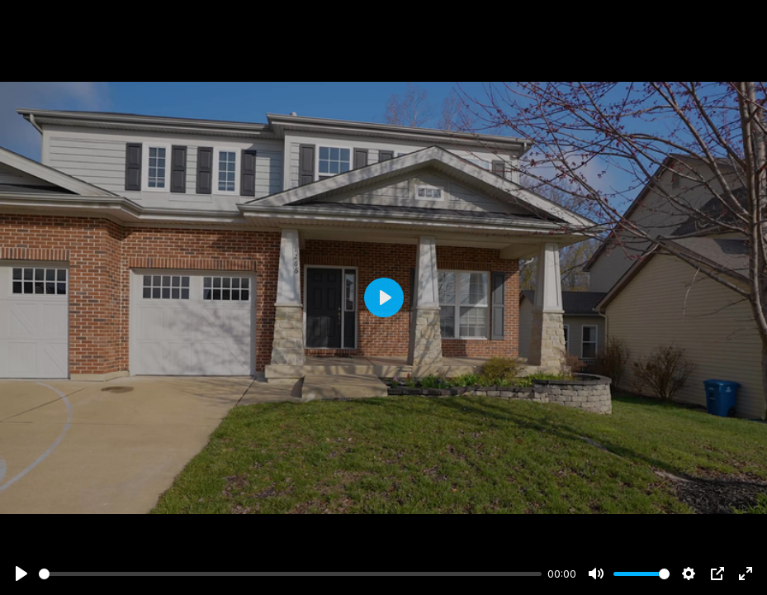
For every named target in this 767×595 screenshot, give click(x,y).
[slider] (290, 574)
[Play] (21, 573)
